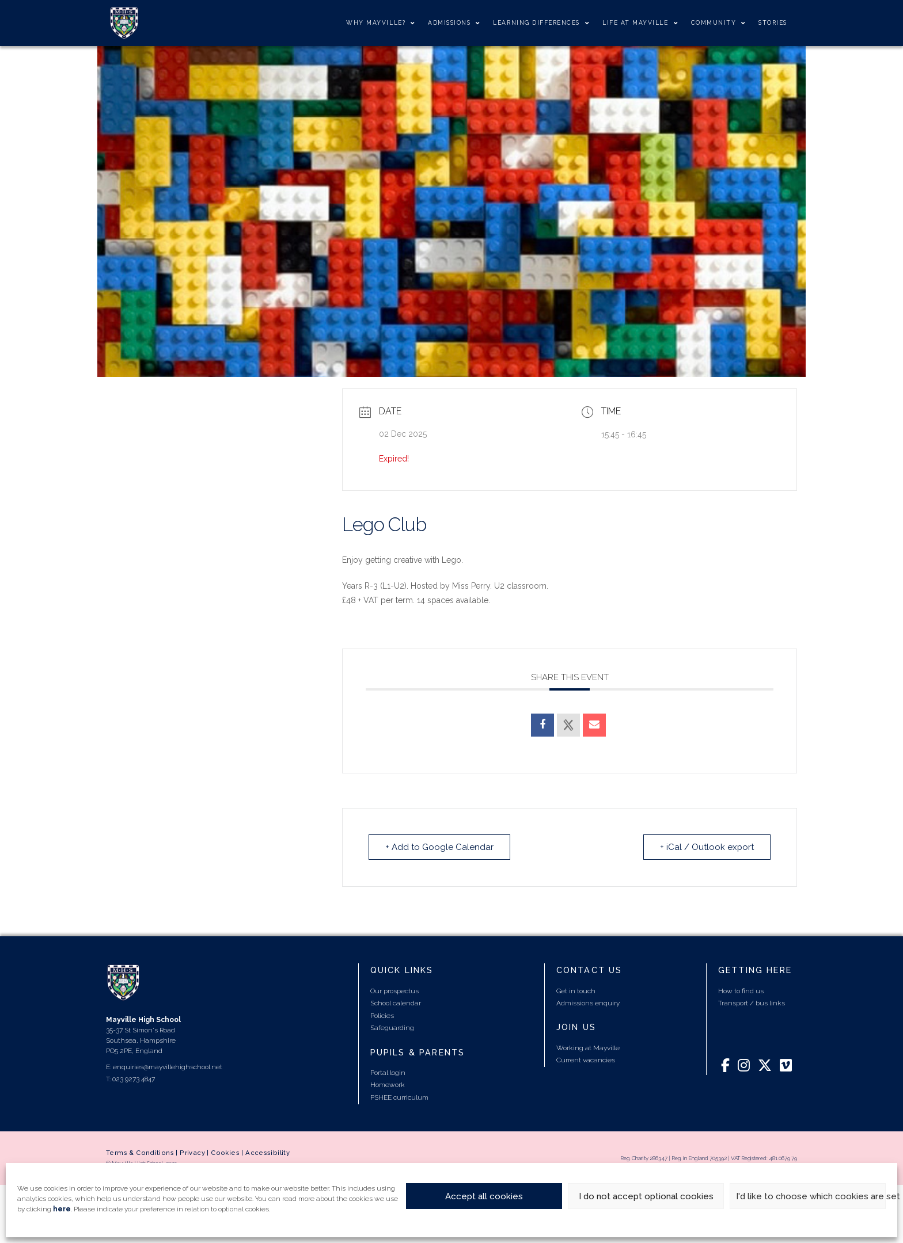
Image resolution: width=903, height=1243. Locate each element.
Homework (387, 1085)
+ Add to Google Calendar (439, 847)
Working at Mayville (588, 1048)
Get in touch (575, 991)
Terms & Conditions (140, 1153)
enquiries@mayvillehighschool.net (167, 1067)
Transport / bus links (751, 1003)
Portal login (387, 1073)
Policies (382, 1016)
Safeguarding (392, 1028)
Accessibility (267, 1153)
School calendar (395, 1003)
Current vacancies (585, 1060)
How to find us (741, 991)
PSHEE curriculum (399, 1097)
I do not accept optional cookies (646, 1196)
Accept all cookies (484, 1196)
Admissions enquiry (588, 1003)
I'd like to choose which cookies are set (811, 1196)
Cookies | (228, 1153)
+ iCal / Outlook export (706, 847)
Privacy (192, 1153)
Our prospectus (394, 991)
